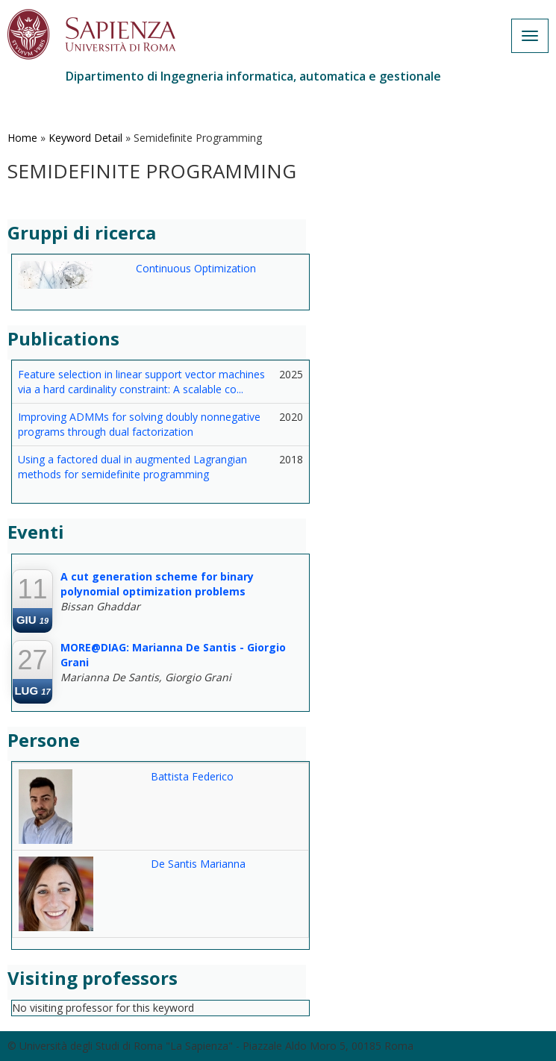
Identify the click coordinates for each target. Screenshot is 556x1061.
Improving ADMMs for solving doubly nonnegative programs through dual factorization (139, 424)
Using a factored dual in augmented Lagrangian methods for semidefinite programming (132, 466)
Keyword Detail (85, 138)
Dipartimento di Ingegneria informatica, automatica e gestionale (253, 76)
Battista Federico (192, 776)
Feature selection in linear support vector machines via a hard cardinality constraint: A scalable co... (141, 381)
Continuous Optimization (196, 268)
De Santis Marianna (198, 864)
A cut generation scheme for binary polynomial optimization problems (157, 583)
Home (22, 138)
